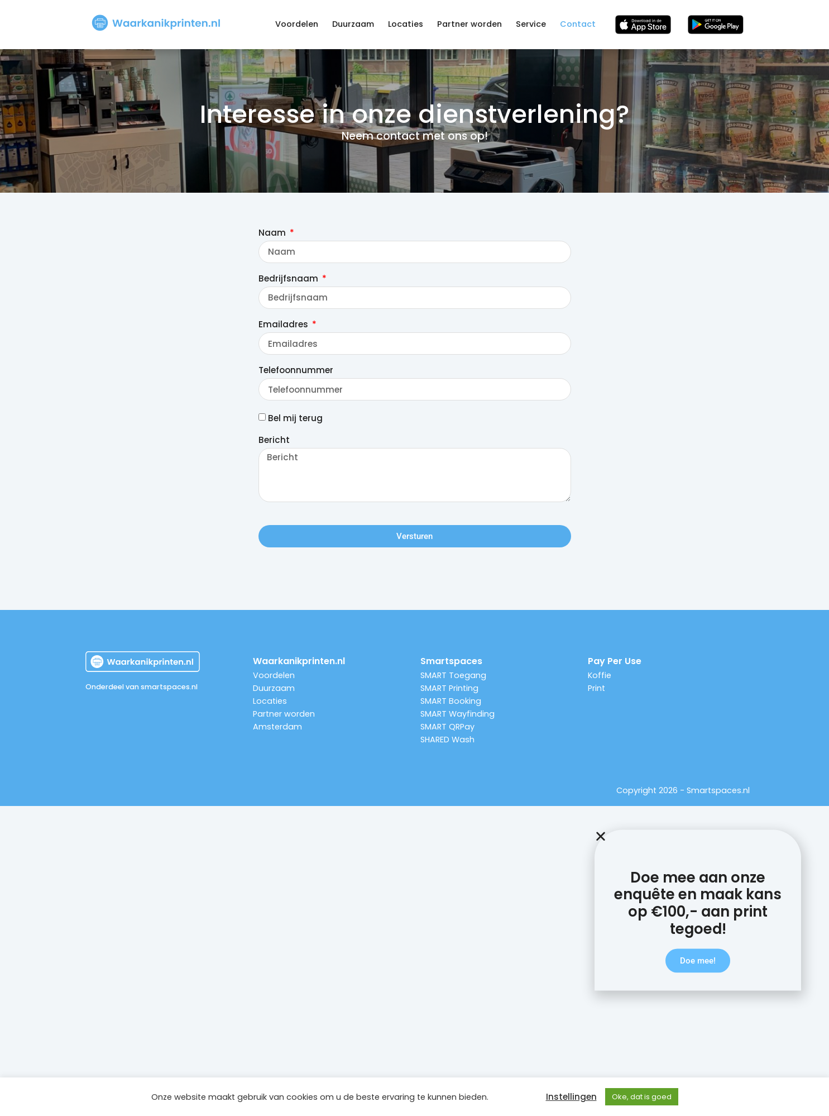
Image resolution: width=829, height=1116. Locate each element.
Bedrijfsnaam (289, 279)
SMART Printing (449, 688)
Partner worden (469, 24)
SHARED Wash (447, 739)
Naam (273, 233)
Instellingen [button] (571, 1097)
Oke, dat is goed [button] (642, 1096)
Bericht (274, 441)
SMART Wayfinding (457, 713)
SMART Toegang (453, 675)
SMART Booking (450, 701)
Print (596, 688)
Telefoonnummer (295, 371)
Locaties (405, 24)
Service (531, 24)
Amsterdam (277, 726)
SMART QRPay (447, 726)
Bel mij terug (295, 419)
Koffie (599, 675)
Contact (578, 24)
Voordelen (296, 24)
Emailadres (284, 325)
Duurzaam (353, 24)
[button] (698, 869)
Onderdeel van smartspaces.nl (141, 686)
